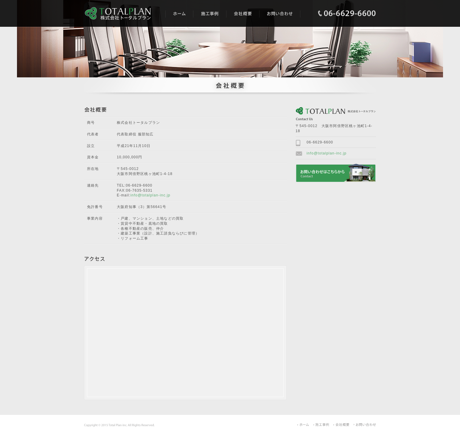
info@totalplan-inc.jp (150, 195)
